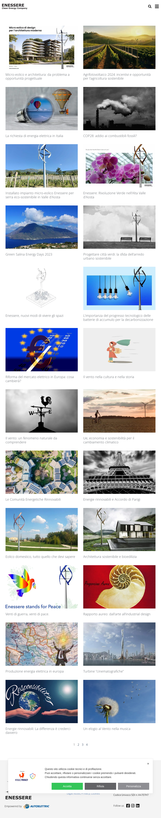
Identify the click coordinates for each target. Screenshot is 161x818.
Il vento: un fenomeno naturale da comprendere (31, 440)
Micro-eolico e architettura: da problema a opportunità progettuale (38, 76)
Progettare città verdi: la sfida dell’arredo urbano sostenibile (113, 256)
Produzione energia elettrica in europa (35, 671)
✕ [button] (148, 763)
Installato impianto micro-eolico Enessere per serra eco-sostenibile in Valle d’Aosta (40, 195)
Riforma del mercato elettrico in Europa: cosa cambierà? (40, 379)
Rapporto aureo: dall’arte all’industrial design (117, 614)
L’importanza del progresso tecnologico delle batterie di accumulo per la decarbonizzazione (118, 317)
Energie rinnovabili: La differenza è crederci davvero (38, 730)
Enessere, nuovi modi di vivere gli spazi (34, 315)
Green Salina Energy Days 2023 (29, 254)
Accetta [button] (67, 786)
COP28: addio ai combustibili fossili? (110, 136)
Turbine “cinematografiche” (103, 671)
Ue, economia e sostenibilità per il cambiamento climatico (108, 440)
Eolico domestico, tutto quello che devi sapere (40, 556)
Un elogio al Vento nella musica (106, 728)
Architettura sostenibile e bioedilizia (110, 556)
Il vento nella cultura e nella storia (108, 377)
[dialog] (80, 776)
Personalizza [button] (133, 786)
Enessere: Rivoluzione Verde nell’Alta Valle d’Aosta (114, 195)
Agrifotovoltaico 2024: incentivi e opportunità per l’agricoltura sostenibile (117, 76)
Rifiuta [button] (100, 786)
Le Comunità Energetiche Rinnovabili (33, 499)
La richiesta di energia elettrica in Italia (34, 136)
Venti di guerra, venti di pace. (27, 614)
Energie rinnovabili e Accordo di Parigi (111, 499)
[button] (150, 6)
